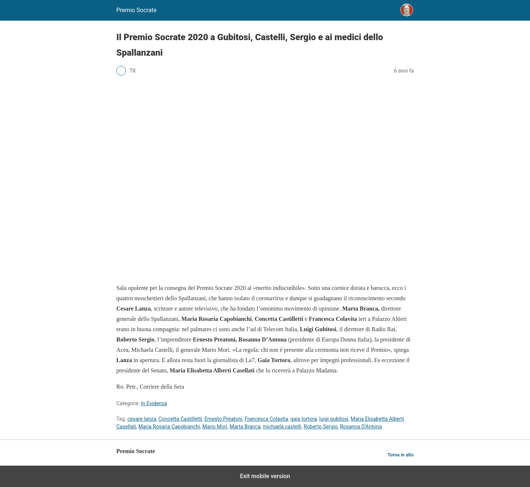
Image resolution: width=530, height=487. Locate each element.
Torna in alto (401, 455)
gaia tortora (303, 419)
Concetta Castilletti (180, 419)
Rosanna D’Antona (361, 427)
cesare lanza (141, 419)
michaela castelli (282, 427)
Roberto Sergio (321, 427)
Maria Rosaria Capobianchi (169, 427)
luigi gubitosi (333, 419)
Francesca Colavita (266, 419)
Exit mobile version (265, 476)
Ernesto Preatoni (223, 419)
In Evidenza (154, 403)
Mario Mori (214, 427)
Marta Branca (245, 427)
